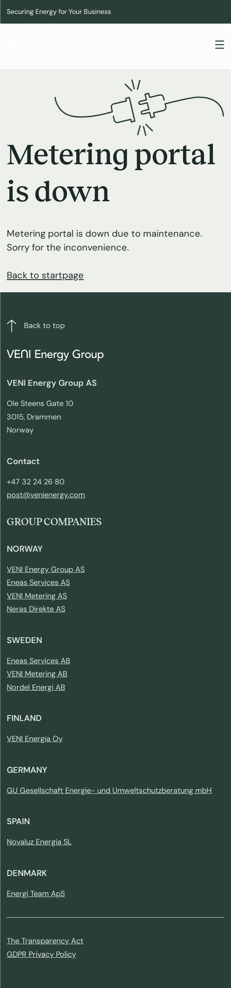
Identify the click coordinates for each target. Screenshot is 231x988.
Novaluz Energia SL (39, 842)
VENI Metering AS (37, 596)
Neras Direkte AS (36, 609)
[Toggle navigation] (219, 45)
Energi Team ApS (36, 894)
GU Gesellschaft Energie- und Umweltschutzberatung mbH (109, 790)
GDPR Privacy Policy (41, 954)
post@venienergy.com (46, 495)
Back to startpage (45, 275)
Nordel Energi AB (36, 687)
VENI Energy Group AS (46, 569)
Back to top (36, 326)
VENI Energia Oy (35, 739)
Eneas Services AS (38, 582)
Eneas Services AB (38, 661)
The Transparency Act (45, 941)
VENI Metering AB (37, 674)
